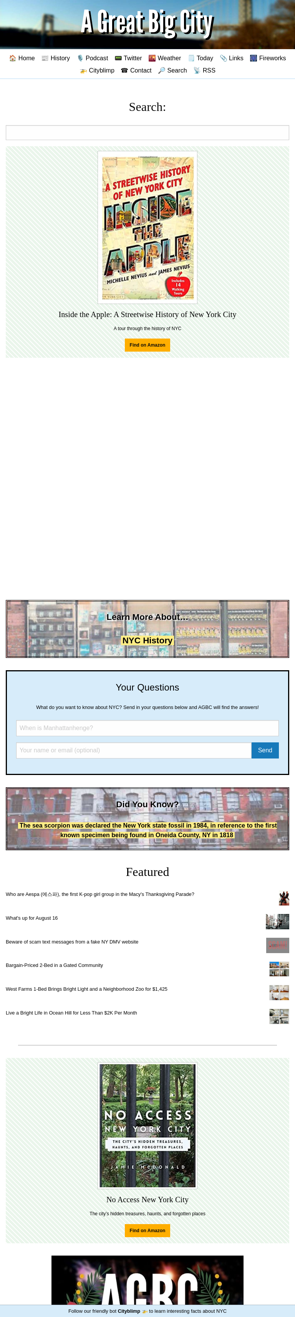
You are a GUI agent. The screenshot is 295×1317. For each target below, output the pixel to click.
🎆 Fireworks (268, 58)
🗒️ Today (200, 58)
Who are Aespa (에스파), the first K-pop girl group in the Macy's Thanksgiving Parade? (100, 894)
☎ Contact (136, 70)
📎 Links (232, 58)
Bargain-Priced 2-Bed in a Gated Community (54, 965)
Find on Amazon (148, 345)
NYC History (148, 640)
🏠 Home (22, 58)
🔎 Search (172, 70)
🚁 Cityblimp (97, 70)
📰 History (55, 58)
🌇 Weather (164, 58)
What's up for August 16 (32, 918)
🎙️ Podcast (92, 58)
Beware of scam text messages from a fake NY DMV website (72, 942)
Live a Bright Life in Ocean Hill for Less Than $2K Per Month (71, 1013)
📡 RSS (204, 70)
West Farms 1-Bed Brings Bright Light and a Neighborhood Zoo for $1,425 (86, 989)
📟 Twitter (128, 58)
